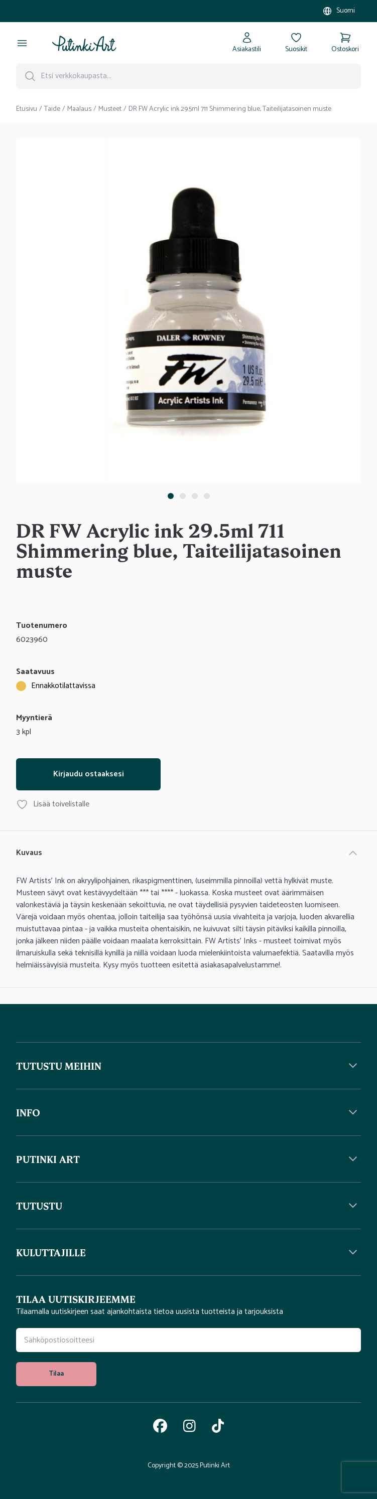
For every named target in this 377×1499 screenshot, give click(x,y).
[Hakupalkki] (188, 76)
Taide (52, 109)
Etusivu (26, 109)
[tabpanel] (188, 312)
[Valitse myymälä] (338, 11)
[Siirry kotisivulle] (84, 43)
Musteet (109, 109)
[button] (188, 1066)
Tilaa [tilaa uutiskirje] (56, 1374)
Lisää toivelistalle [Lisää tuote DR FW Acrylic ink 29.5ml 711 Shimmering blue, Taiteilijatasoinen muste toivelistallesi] (52, 804)
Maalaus (79, 109)
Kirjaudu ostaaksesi (88, 774)
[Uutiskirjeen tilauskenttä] (188, 1340)
